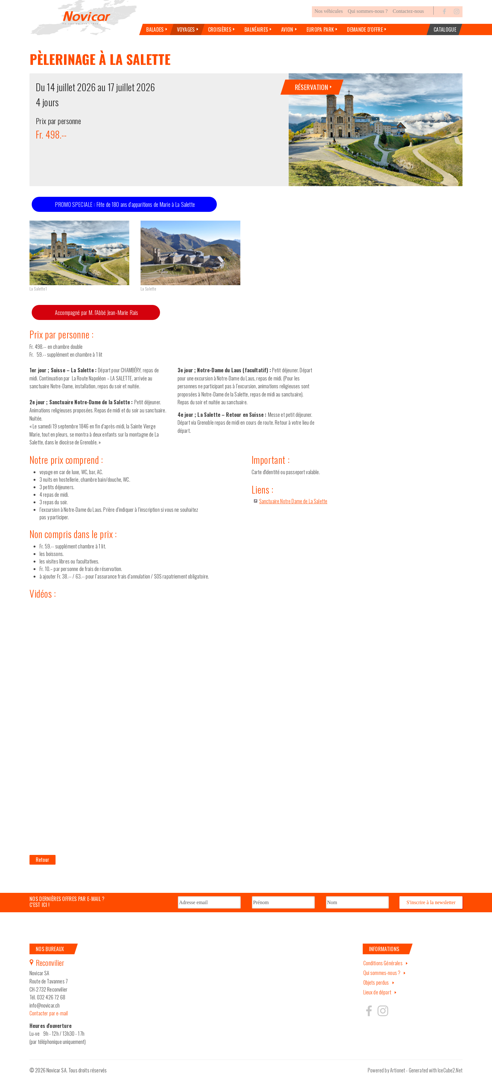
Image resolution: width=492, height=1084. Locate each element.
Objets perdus (376, 988)
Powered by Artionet (386, 1075)
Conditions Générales (383, 968)
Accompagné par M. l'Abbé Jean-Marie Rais (96, 318)
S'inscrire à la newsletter (431, 907)
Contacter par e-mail (48, 1018)
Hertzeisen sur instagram (382, 1015)
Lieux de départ (377, 997)
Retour (42, 865)
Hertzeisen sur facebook (369, 1015)
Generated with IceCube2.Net (436, 1075)
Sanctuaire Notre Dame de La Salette (293, 506)
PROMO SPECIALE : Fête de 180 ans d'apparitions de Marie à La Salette (125, 210)
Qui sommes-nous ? (368, 16)
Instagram (457, 17)
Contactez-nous (408, 16)
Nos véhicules (328, 16)
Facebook (445, 17)
